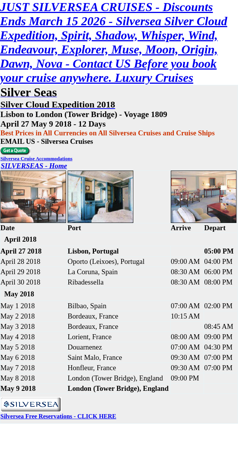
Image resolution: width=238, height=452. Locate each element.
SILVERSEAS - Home (34, 166)
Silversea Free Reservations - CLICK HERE (58, 416)
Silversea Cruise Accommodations (36, 158)
